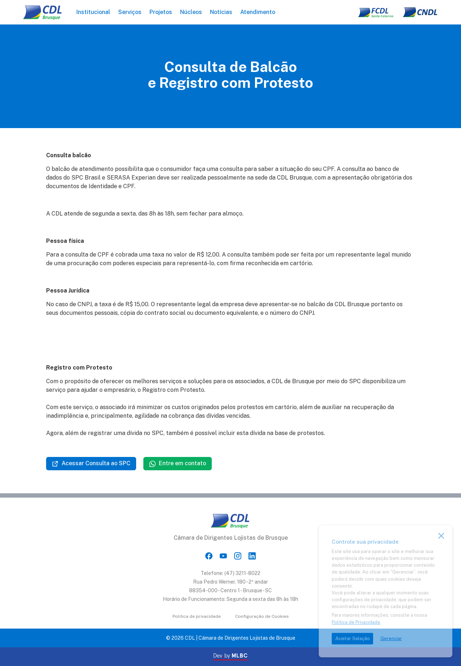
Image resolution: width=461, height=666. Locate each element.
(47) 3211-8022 (242, 573)
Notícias (221, 12)
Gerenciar (391, 638)
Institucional (93, 12)
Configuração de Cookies (262, 616)
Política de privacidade (197, 616)
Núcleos (191, 12)
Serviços (130, 12)
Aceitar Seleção (352, 638)
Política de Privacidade (356, 622)
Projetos (160, 12)
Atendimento (257, 12)
